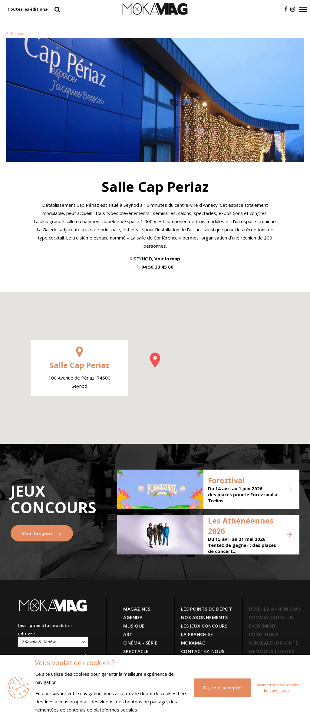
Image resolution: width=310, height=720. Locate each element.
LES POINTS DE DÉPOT (206, 609)
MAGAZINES (136, 609)
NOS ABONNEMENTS (204, 617)
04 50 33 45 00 (157, 267)
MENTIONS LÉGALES (271, 651)
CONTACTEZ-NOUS (203, 651)
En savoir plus (277, 690)
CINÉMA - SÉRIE (140, 643)
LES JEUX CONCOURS (204, 626)
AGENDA (133, 617)
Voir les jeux (42, 533)
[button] (155, 360)
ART (128, 634)
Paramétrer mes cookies (276, 685)
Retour (15, 33)
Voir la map (167, 259)
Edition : (26, 634)
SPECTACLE (136, 651)
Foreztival (226, 480)
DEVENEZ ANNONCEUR (274, 609)
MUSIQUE (134, 626)
